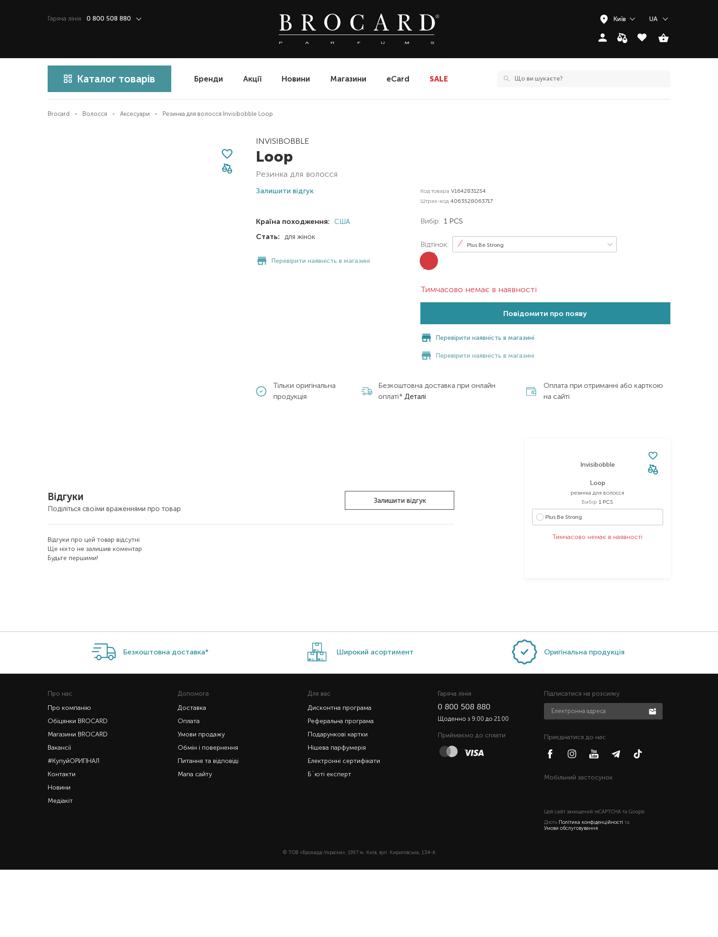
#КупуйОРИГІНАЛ (73, 828)
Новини (296, 78)
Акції (252, 78)
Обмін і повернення (208, 815)
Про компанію (69, 775)
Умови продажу (201, 802)
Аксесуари (135, 113)
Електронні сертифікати (344, 828)
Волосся (94, 113)
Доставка (192, 775)
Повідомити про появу (545, 313)
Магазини (348, 78)
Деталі (415, 378)
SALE (439, 78)
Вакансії (59, 815)
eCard (397, 78)
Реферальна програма (341, 788)
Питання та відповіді (208, 828)
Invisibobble (282, 141)
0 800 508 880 (464, 774)
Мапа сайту (195, 841)
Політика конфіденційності (591, 890)
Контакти (62, 841)
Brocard (59, 113)
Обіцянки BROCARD (78, 788)
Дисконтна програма (339, 775)
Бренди (208, 78)
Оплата (189, 788)
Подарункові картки (338, 802)
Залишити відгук (400, 483)
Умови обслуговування (571, 896)
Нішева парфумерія (337, 815)
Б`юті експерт (329, 841)
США (341, 222)
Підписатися (653, 778)
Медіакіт (60, 868)
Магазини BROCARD (78, 802)
